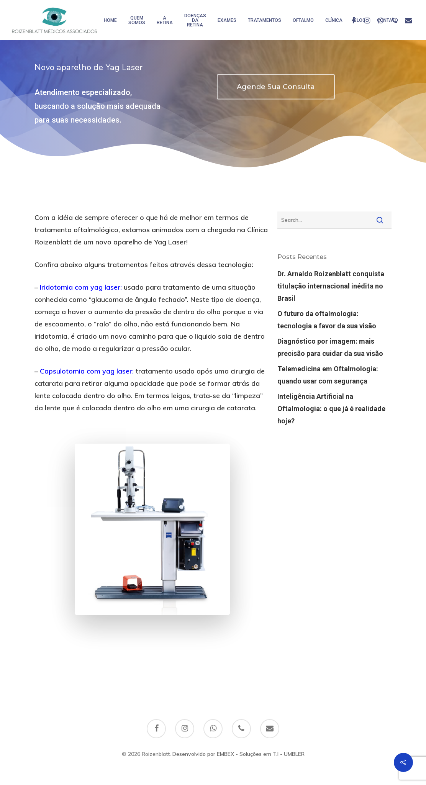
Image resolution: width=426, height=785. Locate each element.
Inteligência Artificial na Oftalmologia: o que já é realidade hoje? (331, 408)
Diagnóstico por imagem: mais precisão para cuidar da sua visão (330, 347)
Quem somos (136, 20)
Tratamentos (264, 20)
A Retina (165, 20)
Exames (227, 20)
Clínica (333, 20)
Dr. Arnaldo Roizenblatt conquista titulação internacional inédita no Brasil (330, 286)
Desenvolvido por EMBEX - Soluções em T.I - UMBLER (238, 754)
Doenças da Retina (195, 20)
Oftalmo (303, 20)
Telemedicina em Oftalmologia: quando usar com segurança (327, 375)
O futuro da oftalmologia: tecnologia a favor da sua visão (326, 320)
